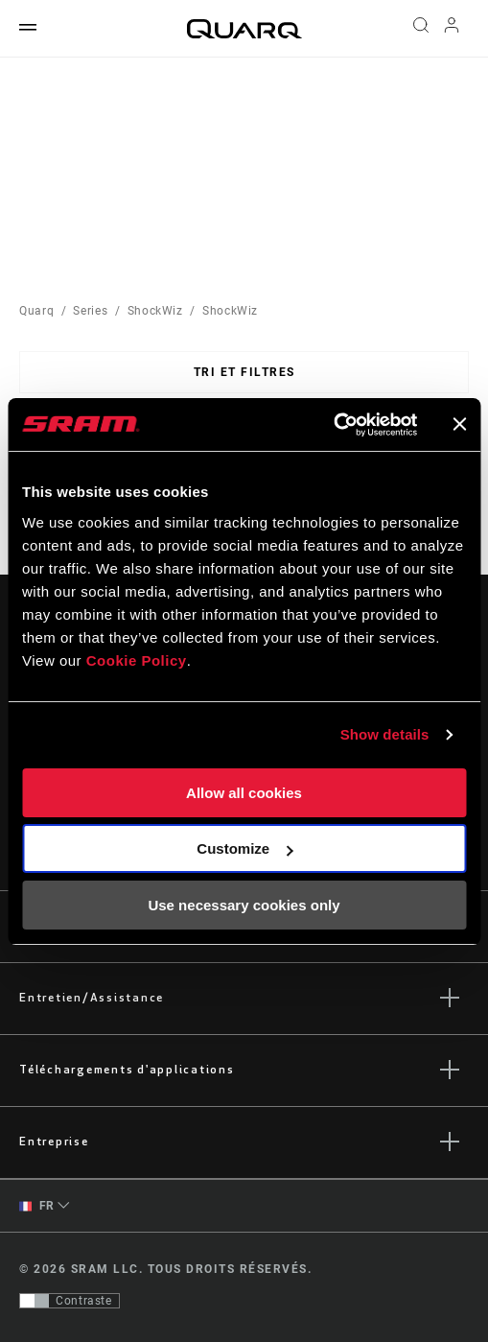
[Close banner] (459, 424)
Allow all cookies (244, 793)
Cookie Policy (136, 660)
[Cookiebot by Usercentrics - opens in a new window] (333, 424)
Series (90, 311)
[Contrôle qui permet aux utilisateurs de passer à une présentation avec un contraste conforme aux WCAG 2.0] (69, 1300)
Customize (244, 848)
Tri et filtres (244, 372)
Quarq (36, 311)
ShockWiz (155, 311)
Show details (385, 734)
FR (37, 1206)
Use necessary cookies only (243, 905)
